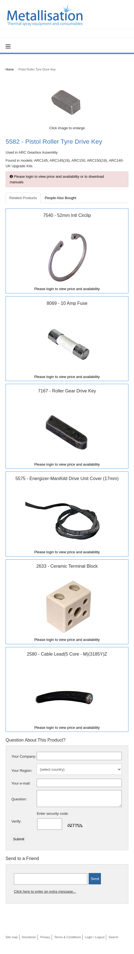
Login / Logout (95, 937)
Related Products (23, 198)
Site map (12, 937)
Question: (19, 799)
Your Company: (23, 756)
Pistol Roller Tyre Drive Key (37, 69)
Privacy (45, 937)
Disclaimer (29, 937)
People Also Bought (60, 198)
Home (10, 69)
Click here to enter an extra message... (45, 891)
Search (113, 937)
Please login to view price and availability (67, 289)
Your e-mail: (21, 783)
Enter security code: (53, 813)
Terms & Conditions (67, 937)
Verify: (16, 821)
